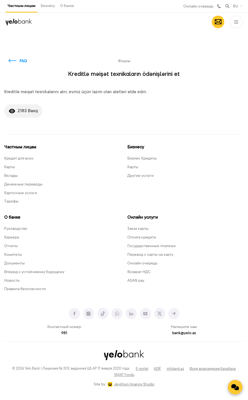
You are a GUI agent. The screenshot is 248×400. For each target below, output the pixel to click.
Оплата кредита (141, 237)
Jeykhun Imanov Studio (134, 384)
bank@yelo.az (184, 333)
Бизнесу (48, 6)
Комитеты (13, 255)
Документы (14, 263)
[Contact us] (235, 387)
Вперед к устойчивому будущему (34, 272)
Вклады (11, 176)
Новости (12, 281)
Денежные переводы (23, 184)
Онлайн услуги (142, 217)
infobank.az (175, 369)
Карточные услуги (20, 193)
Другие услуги (140, 176)
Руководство (15, 229)
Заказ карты (138, 229)
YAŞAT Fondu (124, 375)
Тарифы (11, 201)
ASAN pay (135, 281)
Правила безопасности (25, 289)
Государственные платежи (151, 246)
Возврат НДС (139, 272)
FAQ (23, 61)
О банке (67, 6)
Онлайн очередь (198, 6)
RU (235, 6)
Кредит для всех (18, 158)
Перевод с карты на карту (150, 255)
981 (219, 6)
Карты (9, 167)
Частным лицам (21, 6)
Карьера (11, 237)
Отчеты (11, 246)
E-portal (142, 369)
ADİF (157, 369)
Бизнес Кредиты (142, 158)
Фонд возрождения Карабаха (212, 369)
